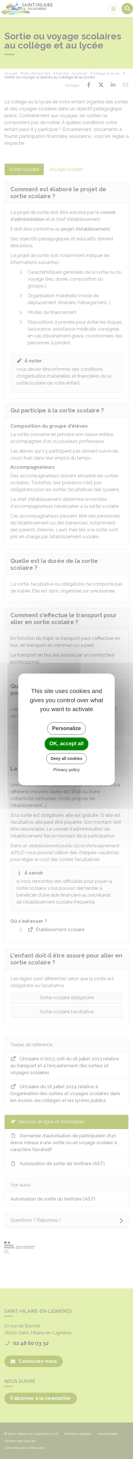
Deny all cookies (66, 758)
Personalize (66, 728)
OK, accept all (66, 743)
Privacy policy (66, 769)
